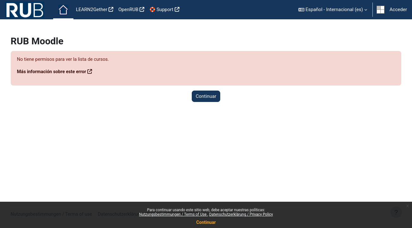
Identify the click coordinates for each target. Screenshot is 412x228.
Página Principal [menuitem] (63, 9)
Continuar (206, 222)
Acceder (398, 9)
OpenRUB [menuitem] (128, 9)
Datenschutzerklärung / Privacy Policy (241, 214)
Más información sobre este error (64, 72)
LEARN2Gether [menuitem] (91, 9)
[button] (332, 9)
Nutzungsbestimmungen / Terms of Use (173, 214)
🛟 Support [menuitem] (161, 9)
